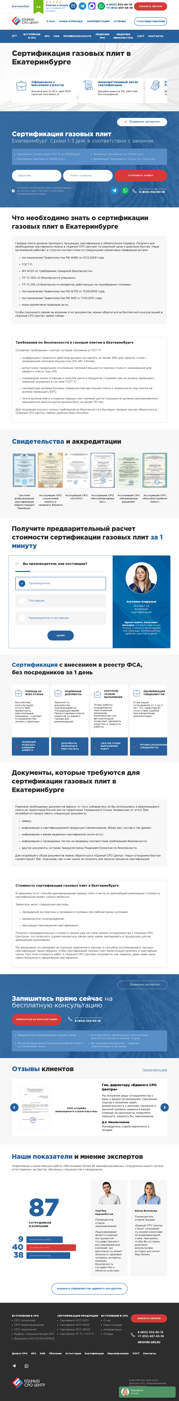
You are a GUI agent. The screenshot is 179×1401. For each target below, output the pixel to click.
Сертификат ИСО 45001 (75, 1330)
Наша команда (71, 21)
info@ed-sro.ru (149, 1342)
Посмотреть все (155, 1070)
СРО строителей (24, 1320)
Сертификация (94, 1354)
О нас (50, 21)
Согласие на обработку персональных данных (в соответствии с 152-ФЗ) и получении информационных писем (41, 191)
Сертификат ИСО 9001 (74, 1320)
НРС (33, 1354)
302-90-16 (119, 4)
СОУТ (140, 36)
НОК (56, 36)
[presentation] (14, 1107)
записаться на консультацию (36, 1019)
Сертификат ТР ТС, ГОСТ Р (77, 1334)
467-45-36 (119, 8)
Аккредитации (98, 21)
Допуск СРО (19, 1354)
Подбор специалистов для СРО (34, 1334)
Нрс (47, 36)
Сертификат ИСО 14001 (74, 1325)
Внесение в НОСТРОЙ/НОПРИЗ (34, 1339)
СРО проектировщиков (29, 1325)
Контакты (155, 36)
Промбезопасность (77, 36)
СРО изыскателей (25, 1330)
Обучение (55, 1354)
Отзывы (120, 21)
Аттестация (73, 1354)
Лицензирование (118, 1354)
